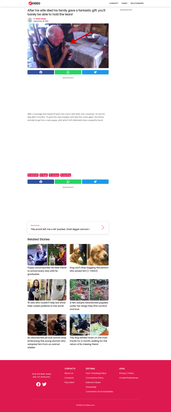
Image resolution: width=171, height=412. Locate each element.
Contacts (69, 377)
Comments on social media (99, 391)
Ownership (91, 387)
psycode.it (69, 382)
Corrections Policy (94, 377)
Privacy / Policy (126, 373)
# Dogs (43, 175)
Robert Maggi (41, 19)
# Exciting (66, 175)
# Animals (33, 175)
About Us (69, 373)
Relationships (137, 3)
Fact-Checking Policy (96, 373)
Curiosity (113, 3)
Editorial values (93, 382)
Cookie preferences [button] (128, 377)
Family (124, 3)
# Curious (54, 175)
